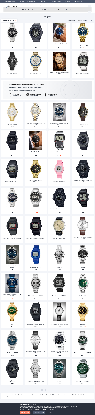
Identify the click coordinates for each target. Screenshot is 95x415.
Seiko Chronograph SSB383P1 (67, 222)
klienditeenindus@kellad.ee (50, 396)
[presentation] (1, 1)
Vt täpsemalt (49, 412)
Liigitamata (52, 409)
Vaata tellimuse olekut (36, 399)
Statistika (37, 409)
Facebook (77, 396)
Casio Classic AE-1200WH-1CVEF (67, 275)
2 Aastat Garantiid (44, 1)
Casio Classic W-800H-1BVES (31, 143)
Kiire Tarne (22, 1)
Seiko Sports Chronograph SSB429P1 (30, 41)
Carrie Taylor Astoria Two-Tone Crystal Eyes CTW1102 (49, 116)
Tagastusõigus (18, 401)
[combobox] (50, 5)
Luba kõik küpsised (25, 412)
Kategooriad (60, 9)
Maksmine (17, 397)
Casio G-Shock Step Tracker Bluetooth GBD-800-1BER (85, 169)
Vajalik (23, 409)
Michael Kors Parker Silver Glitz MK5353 (49, 354)
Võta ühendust (35, 396)
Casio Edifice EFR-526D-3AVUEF (85, 354)
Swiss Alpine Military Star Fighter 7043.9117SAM (48, 169)
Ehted (67, 9)
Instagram (77, 398)
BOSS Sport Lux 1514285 (85, 116)
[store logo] (10, 6)
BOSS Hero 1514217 (85, 275)
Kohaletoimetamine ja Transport (21, 396)
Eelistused (30, 409)
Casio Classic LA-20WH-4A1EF (67, 169)
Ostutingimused (63, 407)
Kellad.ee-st (34, 397)
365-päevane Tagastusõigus (10, 1)
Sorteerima (80, 19)
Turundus (44, 409)
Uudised (72, 9)
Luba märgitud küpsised (39, 412)
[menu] (47, 9)
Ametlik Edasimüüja (32, 1)
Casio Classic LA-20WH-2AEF (49, 248)
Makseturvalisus (18, 399)
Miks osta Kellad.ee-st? (36, 401)
